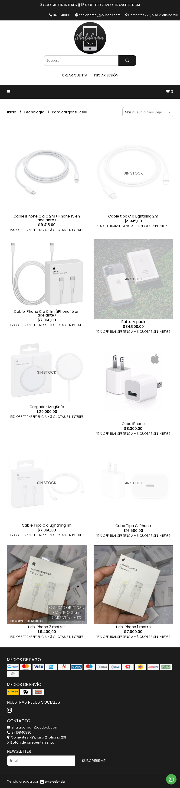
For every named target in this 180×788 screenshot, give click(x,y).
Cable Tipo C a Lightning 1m (47, 525)
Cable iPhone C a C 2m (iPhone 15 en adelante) (46, 218)
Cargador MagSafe (46, 406)
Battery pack (133, 321)
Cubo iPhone (133, 423)
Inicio (12, 112)
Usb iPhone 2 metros (46, 627)
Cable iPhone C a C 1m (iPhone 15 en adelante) (46, 313)
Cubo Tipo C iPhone (133, 525)
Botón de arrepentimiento (30, 742)
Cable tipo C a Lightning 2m (133, 216)
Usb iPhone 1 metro (133, 627)
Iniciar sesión (106, 75)
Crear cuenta (74, 75)
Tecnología (34, 112)
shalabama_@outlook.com (33, 727)
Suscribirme (94, 760)
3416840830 (19, 732)
